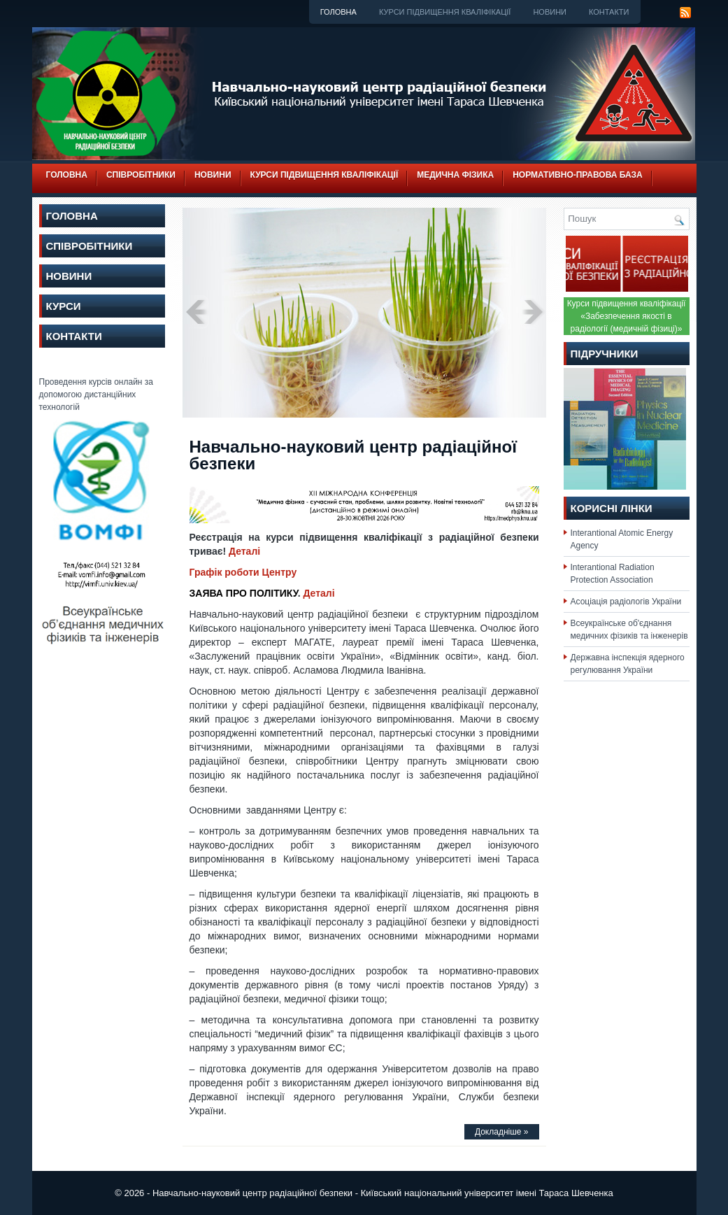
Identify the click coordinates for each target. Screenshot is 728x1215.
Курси (63, 306)
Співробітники (141, 175)
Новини (549, 12)
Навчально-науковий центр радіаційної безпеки (353, 455)
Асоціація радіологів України (626, 601)
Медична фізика (455, 175)
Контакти (609, 12)
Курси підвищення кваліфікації (445, 12)
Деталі (243, 551)
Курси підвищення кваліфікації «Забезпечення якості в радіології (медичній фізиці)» (626, 316)
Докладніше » (502, 1132)
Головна (338, 12)
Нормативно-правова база (578, 175)
